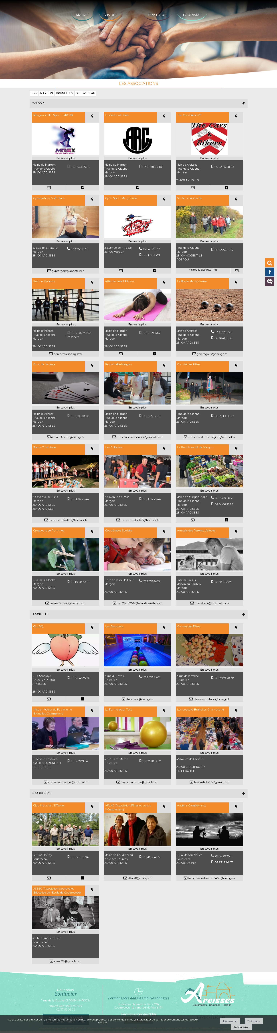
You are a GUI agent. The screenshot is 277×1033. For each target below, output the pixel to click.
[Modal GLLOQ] (65, 665)
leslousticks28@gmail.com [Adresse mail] (211, 782)
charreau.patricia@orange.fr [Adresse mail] (211, 699)
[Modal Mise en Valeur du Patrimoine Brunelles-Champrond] (65, 748)
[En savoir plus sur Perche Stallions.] (65, 325)
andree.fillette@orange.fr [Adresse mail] (67, 437)
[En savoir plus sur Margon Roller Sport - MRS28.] (65, 159)
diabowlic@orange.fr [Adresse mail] (139, 699)
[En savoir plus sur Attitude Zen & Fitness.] (137, 325)
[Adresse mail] (49, 187)
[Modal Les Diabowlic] (137, 665)
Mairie (82, 15)
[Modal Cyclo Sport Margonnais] (137, 237)
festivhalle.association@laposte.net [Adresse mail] (139, 437)
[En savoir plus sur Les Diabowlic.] (137, 670)
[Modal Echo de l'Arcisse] (65, 403)
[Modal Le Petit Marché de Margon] (209, 486)
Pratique (157, 15)
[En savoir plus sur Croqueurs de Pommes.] (65, 574)
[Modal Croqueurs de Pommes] (65, 569)
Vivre (110, 15)
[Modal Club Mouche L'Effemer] (65, 844)
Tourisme (192, 15)
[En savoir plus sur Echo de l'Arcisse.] (65, 408)
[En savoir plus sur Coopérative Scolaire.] (137, 574)
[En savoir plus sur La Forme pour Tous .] (137, 753)
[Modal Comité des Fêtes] (209, 403)
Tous (34, 93)
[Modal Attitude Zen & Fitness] (137, 320)
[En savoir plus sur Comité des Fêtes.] (209, 408)
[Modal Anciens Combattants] (209, 844)
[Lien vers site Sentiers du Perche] (209, 237)
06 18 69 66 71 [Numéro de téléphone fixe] (224, 498)
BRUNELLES (64, 93)
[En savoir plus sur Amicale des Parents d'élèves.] (209, 574)
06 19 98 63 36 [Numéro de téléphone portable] (80, 582)
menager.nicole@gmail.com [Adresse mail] (139, 782)
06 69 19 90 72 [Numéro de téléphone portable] (224, 416)
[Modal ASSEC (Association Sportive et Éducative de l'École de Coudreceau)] (65, 927)
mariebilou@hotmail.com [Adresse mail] (211, 603)
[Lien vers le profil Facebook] (82, 187)
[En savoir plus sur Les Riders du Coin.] (137, 159)
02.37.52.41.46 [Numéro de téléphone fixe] (79, 249)
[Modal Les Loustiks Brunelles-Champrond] (209, 748)
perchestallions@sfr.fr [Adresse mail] (67, 354)
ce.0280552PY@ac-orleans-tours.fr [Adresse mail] (139, 603)
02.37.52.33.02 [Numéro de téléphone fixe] (152, 677)
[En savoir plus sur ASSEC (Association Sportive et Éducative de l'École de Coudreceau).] (65, 932)
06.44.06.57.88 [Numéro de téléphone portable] (224, 504)
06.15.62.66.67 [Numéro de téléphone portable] (151, 333)
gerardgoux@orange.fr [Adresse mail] (211, 354)
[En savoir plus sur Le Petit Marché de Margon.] (209, 491)
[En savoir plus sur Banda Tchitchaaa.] (65, 491)
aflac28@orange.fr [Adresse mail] (139, 878)
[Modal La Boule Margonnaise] (209, 320)
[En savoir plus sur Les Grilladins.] (137, 491)
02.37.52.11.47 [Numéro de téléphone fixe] (151, 249)
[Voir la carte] (92, 117)
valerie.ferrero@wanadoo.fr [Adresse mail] (67, 603)
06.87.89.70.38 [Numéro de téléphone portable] (224, 678)
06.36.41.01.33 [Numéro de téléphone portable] (223, 338)
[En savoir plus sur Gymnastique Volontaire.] (65, 242)
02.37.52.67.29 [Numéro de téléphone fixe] (223, 332)
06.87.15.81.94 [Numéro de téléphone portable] (79, 857)
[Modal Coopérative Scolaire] (137, 569)
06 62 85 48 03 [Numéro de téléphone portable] (224, 167)
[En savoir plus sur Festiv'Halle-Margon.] (137, 408)
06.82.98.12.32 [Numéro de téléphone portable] (152, 761)
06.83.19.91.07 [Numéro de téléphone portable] (224, 862)
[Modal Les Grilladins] (137, 486)
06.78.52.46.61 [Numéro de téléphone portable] (152, 857)
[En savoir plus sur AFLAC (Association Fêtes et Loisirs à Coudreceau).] (137, 849)
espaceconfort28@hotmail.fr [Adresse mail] (67, 520)
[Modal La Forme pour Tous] (137, 748)
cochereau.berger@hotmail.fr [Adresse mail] (67, 782)
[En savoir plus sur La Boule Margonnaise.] (209, 325)
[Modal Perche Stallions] (65, 320)
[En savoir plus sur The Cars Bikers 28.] (209, 159)
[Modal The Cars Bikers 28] (209, 154)
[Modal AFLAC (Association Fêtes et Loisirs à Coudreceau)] (137, 844)
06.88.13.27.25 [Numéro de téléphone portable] (223, 582)
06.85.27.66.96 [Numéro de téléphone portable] (152, 416)
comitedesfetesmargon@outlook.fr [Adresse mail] (211, 437)
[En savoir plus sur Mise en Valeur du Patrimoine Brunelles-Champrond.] (65, 753)
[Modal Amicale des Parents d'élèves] (209, 569)
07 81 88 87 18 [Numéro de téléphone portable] (152, 167)
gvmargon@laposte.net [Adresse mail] (67, 271)
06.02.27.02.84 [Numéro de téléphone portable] (224, 250)
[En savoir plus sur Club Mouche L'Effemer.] (65, 849)
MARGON (46, 93)
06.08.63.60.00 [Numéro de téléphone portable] (80, 167)
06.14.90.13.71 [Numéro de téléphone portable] (151, 255)
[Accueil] (132, 12)
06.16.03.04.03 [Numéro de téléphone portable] (80, 416)
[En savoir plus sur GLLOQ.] (65, 670)
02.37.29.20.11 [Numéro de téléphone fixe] (223, 856)
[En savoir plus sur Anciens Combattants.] (209, 849)
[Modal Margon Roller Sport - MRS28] (65, 154)
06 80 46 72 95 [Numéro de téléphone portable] (80, 678)
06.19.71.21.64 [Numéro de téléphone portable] (79, 761)
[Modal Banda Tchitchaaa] (65, 486)
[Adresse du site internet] (203, 270)
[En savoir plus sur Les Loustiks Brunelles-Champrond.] (209, 753)
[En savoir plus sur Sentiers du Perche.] (209, 242)
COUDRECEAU (85, 93)
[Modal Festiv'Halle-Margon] (137, 403)
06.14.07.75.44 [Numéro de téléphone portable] (80, 499)
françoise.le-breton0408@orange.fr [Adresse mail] (211, 878)
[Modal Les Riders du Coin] (137, 154)
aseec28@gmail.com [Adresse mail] (67, 961)
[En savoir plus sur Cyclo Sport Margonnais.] (137, 242)
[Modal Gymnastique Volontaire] (65, 237)
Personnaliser (241, 1027)
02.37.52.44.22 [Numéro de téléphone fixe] (151, 581)
